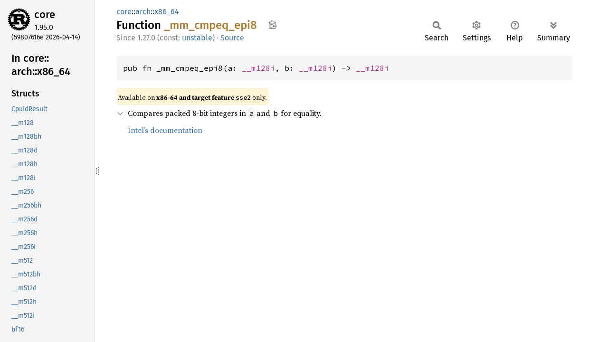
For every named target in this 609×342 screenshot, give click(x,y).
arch (143, 11)
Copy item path (272, 25)
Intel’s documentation (165, 130)
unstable (197, 37)
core (44, 14)
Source (232, 37)
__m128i (258, 68)
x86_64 (166, 11)
